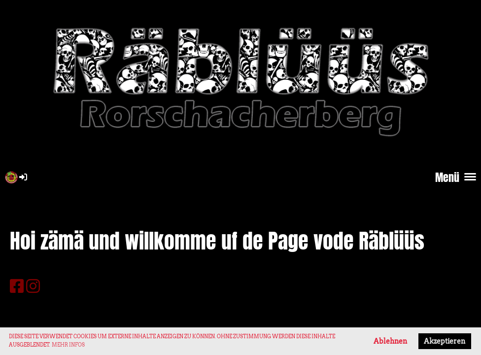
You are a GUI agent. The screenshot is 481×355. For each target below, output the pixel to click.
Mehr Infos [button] (68, 345)
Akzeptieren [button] (444, 341)
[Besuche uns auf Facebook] (17, 286)
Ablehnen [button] (390, 341)
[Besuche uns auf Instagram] (33, 286)
